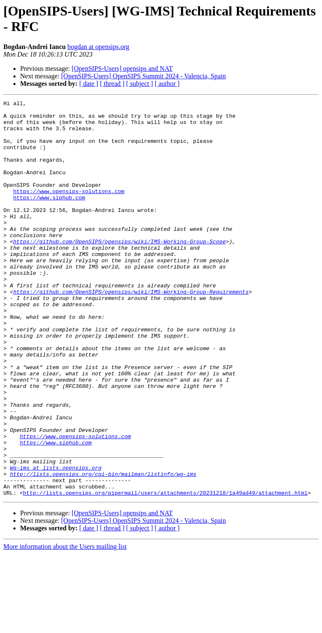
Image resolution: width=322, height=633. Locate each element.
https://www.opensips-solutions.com (68, 210)
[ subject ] (139, 83)
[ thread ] (112, 83)
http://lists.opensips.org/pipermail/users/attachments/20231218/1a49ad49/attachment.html (165, 572)
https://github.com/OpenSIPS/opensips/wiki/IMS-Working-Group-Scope (119, 270)
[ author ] (167, 83)
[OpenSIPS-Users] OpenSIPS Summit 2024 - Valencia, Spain (143, 76)
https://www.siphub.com (49, 217)
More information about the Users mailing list (65, 625)
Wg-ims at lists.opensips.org (55, 541)
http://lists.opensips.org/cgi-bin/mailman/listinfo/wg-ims (103, 549)
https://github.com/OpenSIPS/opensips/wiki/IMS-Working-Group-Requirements (131, 330)
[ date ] (88, 83)
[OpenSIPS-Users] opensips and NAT (122, 68)
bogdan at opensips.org (99, 46)
